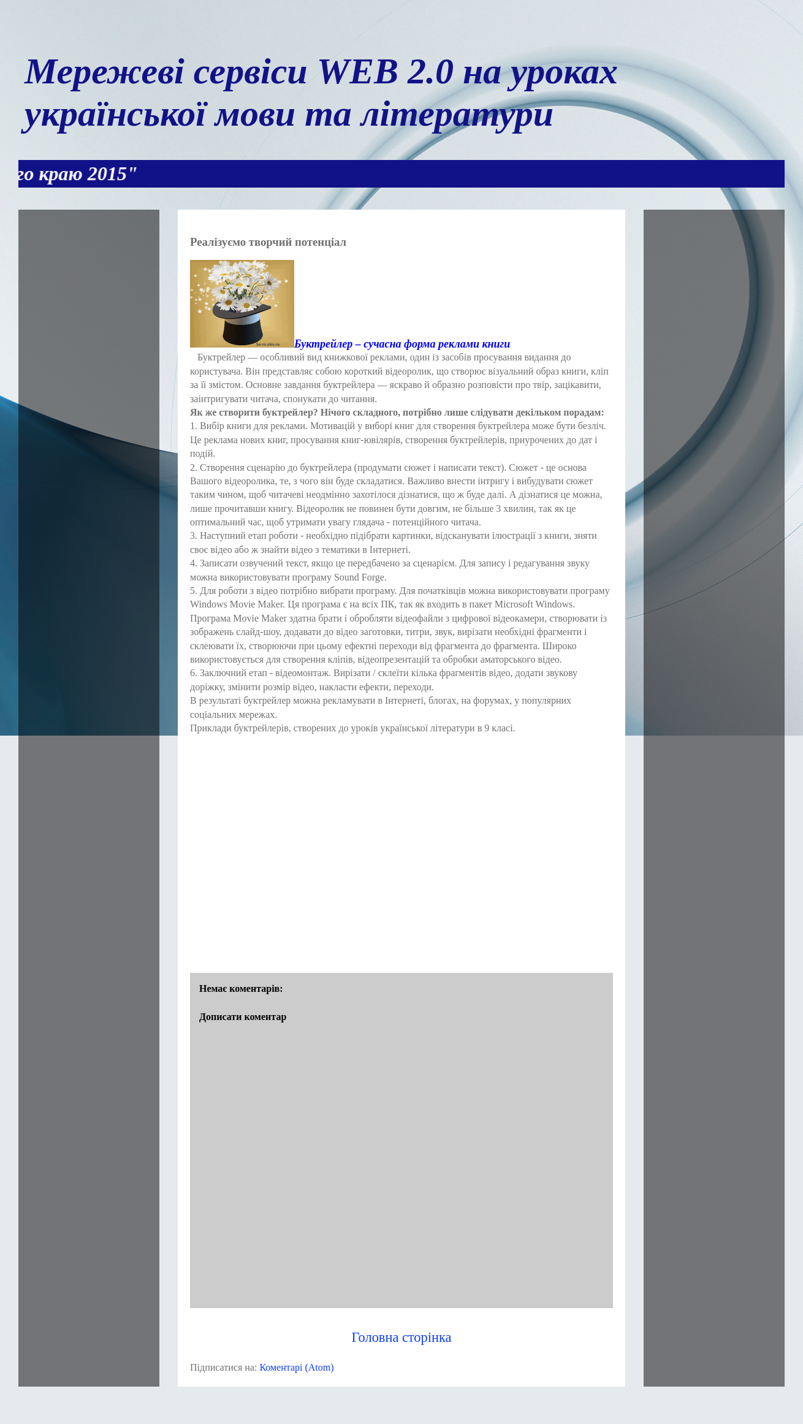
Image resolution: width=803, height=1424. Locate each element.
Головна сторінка (402, 1337)
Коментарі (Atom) (296, 1367)
